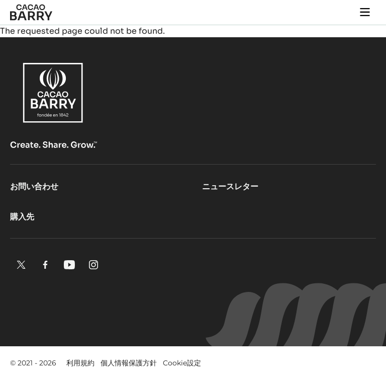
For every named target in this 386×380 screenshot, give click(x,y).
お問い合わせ (34, 186)
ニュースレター (230, 186)
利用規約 (80, 362)
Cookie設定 (182, 362)
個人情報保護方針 (129, 362)
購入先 (22, 216)
